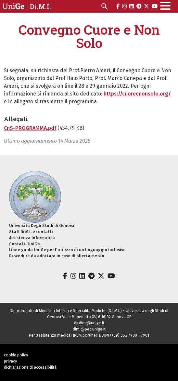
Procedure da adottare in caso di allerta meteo (56, 255)
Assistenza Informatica (32, 237)
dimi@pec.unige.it (89, 329)
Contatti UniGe (24, 243)
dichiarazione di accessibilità (30, 367)
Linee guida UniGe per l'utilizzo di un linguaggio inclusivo (67, 249)
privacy (10, 361)
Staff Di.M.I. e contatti (31, 231)
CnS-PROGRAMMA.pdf (30, 128)
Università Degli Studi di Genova (41, 225)
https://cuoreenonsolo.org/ (137, 94)
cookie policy (16, 355)
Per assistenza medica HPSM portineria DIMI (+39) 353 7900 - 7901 (89, 335)
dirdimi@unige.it (89, 322)
